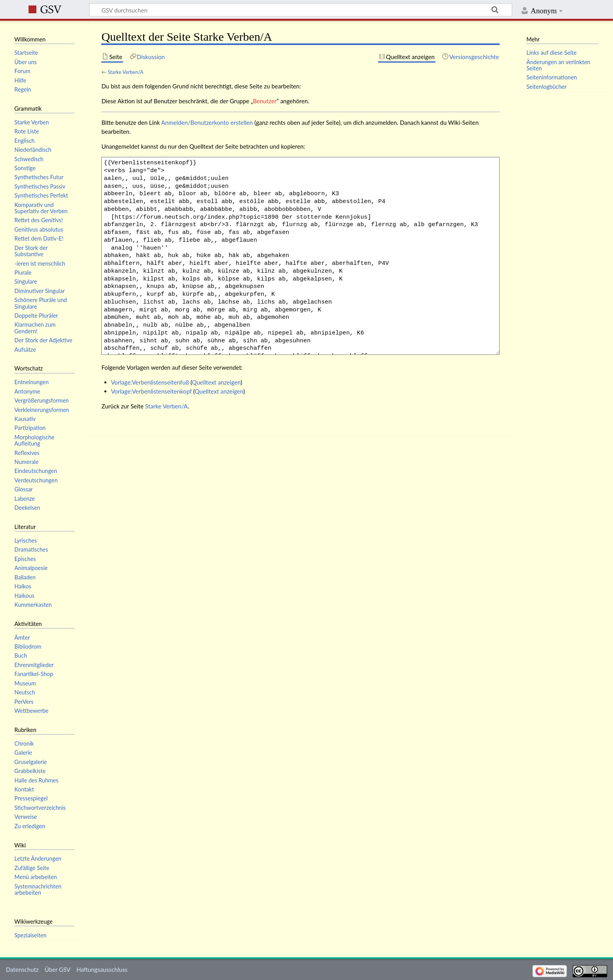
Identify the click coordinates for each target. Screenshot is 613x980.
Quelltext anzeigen (216, 382)
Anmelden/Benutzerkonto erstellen (207, 122)
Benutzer (264, 100)
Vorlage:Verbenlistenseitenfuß (150, 382)
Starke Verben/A (125, 72)
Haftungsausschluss (101, 969)
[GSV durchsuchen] (301, 10)
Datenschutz (22, 969)
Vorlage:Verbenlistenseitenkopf (151, 391)
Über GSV (57, 969)
